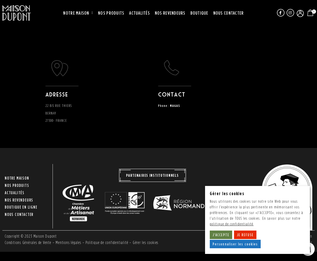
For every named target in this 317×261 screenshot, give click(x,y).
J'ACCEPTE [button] (221, 235)
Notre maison (78, 13)
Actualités (139, 12)
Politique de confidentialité (110, 242)
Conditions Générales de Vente (29, 242)
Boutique (199, 12)
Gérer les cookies (149, 242)
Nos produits (111, 12)
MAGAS (175, 105)
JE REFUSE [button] (245, 235)
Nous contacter (228, 12)
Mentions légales (70, 242)
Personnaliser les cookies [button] (235, 244)
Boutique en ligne (21, 206)
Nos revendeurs (170, 12)
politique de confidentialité (232, 224)
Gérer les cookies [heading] (227, 193)
